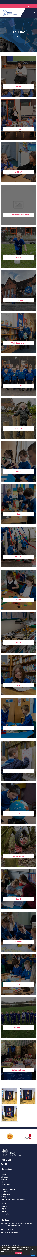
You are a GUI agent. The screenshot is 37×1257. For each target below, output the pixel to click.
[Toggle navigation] (34, 13)
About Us (4, 1177)
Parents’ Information (8, 1189)
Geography (5, 1214)
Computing (5, 1206)
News (3, 1182)
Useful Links (5, 1194)
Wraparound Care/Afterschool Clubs (13, 1199)
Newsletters (5, 1184)
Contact (4, 1179)
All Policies (5, 1191)
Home (3, 1174)
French (3, 1211)
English (4, 1209)
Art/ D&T (4, 1204)
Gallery (3, 1197)
